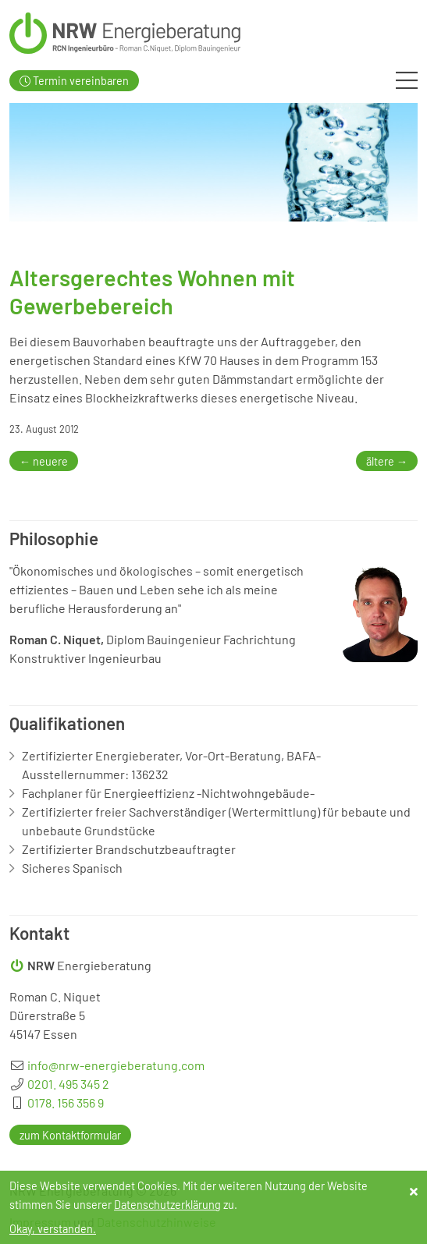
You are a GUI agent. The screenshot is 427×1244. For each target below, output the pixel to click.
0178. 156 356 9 (65, 1102)
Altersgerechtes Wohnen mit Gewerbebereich (152, 291)
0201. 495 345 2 (68, 1083)
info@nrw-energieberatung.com (116, 1065)
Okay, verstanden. (52, 1228)
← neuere (44, 460)
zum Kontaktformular (70, 1134)
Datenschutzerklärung (167, 1204)
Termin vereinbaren (74, 80)
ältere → (386, 460)
